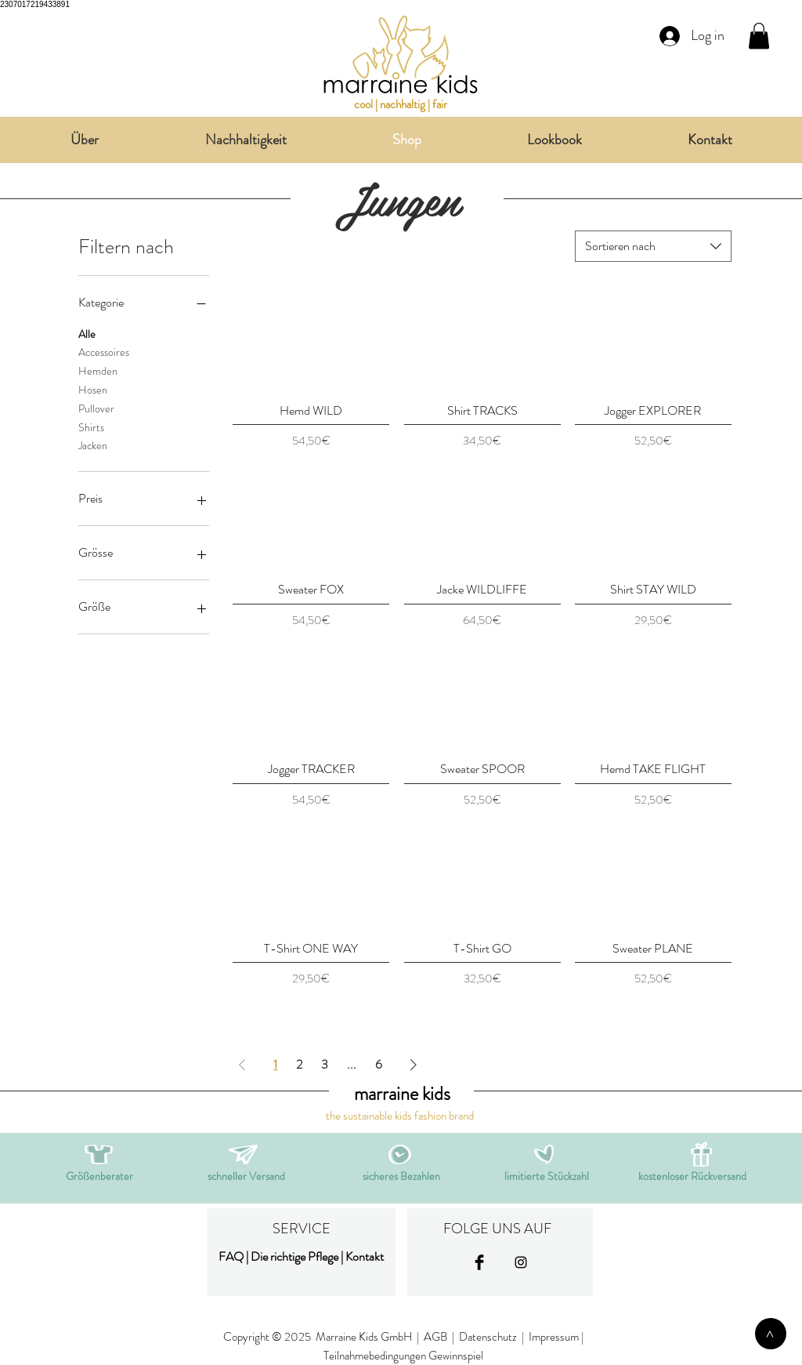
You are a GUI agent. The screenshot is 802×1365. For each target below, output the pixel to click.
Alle (87, 333)
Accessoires (103, 351)
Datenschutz (489, 1336)
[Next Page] (413, 1064)
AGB (435, 1336)
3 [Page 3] (324, 1064)
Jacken (92, 445)
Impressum (554, 1336)
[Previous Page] (242, 1064)
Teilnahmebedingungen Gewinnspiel (403, 1355)
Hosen (92, 389)
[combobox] (653, 246)
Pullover (96, 408)
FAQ (231, 1256)
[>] (770, 1333)
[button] (243, 1154)
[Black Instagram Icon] (521, 1262)
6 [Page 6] (378, 1064)
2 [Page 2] (299, 1064)
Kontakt (364, 1256)
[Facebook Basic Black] (479, 1262)
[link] (759, 36)
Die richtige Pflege (294, 1256)
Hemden (97, 370)
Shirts (91, 427)
